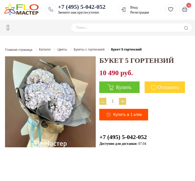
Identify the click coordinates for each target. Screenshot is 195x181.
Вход (134, 7)
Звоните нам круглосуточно (82, 9)
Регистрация (139, 12)
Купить (119, 87)
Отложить (168, 87)
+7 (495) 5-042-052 (123, 137)
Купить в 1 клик (127, 114)
